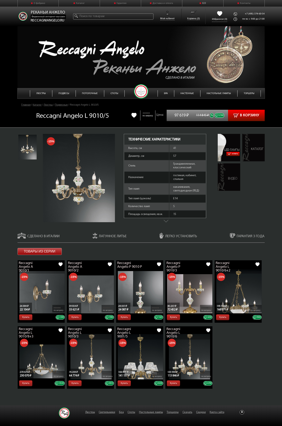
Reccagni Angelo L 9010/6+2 (223, 267)
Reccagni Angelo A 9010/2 (75, 267)
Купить (233, 154)
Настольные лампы (151, 412)
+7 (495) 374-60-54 (254, 14)
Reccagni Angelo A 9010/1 (26, 267)
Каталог (80, 3)
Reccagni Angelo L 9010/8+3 (26, 333)
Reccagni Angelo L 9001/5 (124, 333)
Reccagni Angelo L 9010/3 (75, 333)
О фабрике (39, 3)
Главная (26, 104)
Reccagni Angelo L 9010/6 (173, 333)
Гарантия (121, 3)
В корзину (246, 115)
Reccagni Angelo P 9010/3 (173, 267)
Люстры (48, 104)
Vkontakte (242, 412)
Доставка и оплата (162, 3)
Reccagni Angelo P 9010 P (129, 265)
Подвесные (61, 104)
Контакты (245, 3)
